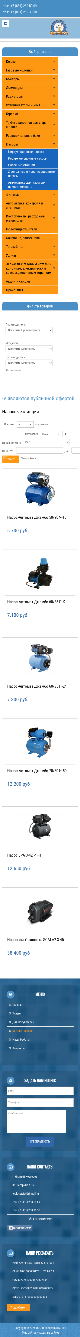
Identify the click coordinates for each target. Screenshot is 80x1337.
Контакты (18, 1048)
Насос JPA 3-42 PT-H (24, 855)
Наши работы (21, 1039)
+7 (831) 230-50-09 (23, 6)
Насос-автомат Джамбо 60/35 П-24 (37, 686)
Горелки (12, 114)
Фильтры (13, 194)
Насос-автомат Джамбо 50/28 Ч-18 (36, 517)
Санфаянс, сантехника (23, 238)
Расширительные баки (23, 135)
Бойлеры (13, 79)
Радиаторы (14, 96)
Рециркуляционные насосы (27, 158)
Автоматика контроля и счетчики (24, 205)
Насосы (12, 144)
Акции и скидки (18, 281)
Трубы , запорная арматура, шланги (26, 124)
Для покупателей (23, 1022)
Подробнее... (19, 1307)
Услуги (11, 255)
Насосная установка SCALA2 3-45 (35, 939)
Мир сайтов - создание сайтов (40, 1332)
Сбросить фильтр (13, 370)
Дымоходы (14, 88)
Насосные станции (21, 165)
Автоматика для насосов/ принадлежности (26, 184)
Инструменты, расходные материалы (25, 218)
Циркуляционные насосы (26, 152)
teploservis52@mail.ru (25, 1193)
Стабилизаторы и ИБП (23, 105)
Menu (5, 23)
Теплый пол (15, 246)
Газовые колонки (19, 70)
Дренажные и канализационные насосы (31, 174)
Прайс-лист (14, 290)
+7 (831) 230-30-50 (23, 12)
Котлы (11, 61)
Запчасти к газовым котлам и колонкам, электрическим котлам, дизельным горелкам (28, 268)
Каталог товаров (22, 1031)
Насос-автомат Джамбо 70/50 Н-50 (37, 770)
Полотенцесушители (21, 229)
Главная (17, 1004)
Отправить (40, 1141)
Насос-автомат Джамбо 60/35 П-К (36, 601)
